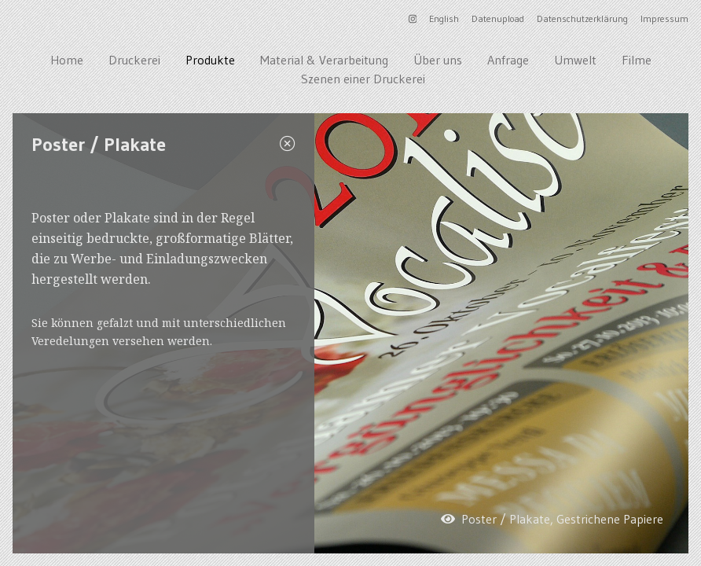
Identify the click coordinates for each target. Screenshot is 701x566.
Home (66, 60)
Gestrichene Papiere (609, 519)
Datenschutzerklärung (582, 18)
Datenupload (498, 18)
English (444, 18)
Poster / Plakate (505, 519)
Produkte (210, 60)
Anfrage (508, 60)
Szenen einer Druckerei (363, 78)
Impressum (664, 18)
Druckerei (134, 60)
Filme (636, 60)
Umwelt (575, 60)
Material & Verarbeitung (324, 60)
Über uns (437, 60)
